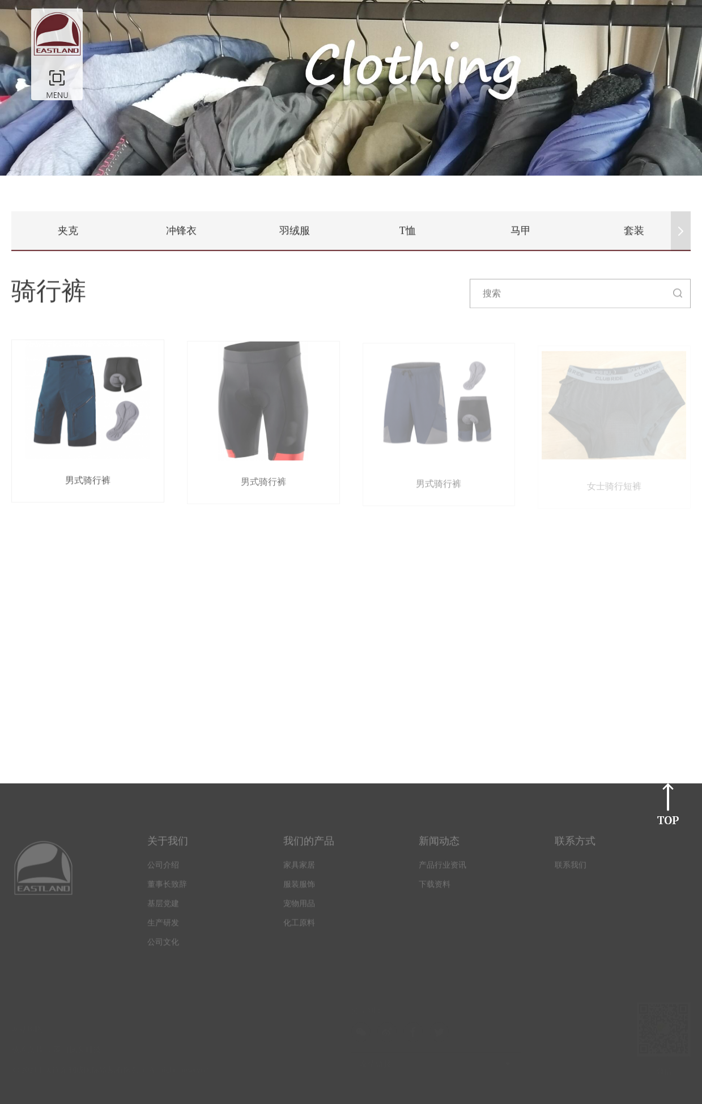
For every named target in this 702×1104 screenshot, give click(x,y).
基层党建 (163, 906)
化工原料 (299, 926)
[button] (681, 231)
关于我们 (167, 844)
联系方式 (575, 844)
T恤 (407, 230)
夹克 (68, 230)
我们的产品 (308, 844)
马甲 (520, 230)
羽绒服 (294, 230)
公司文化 (163, 945)
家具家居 (299, 868)
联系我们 (570, 868)
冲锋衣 (181, 230)
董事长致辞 (167, 887)
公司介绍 (163, 868)
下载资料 (434, 887)
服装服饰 (299, 887)
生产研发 (163, 926)
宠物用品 (299, 906)
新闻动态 (439, 844)
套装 (634, 230)
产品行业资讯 (442, 868)
